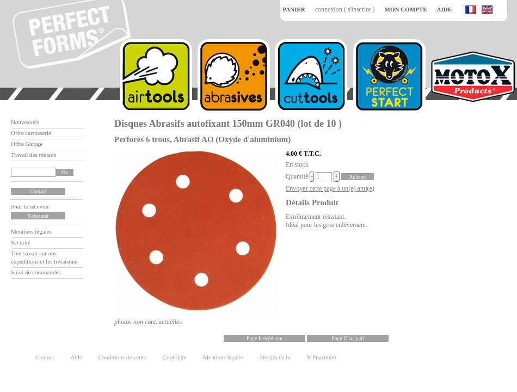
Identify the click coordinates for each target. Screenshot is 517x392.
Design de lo (275, 357)
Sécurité (20, 242)
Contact (44, 357)
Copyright (175, 357)
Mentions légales (31, 231)
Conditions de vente (122, 357)
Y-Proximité (321, 357)
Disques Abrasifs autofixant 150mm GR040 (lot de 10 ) (228, 123)
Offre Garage (26, 143)
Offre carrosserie (31, 133)
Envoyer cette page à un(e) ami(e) (330, 188)
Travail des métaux (34, 154)
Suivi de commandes (36, 272)
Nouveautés (25, 122)
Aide (76, 357)
